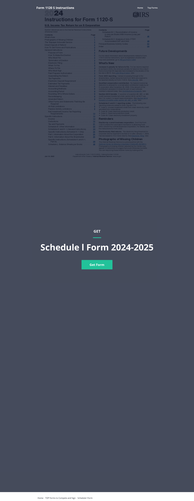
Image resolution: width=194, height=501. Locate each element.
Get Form (97, 264)
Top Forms (152, 7)
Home (140, 7)
